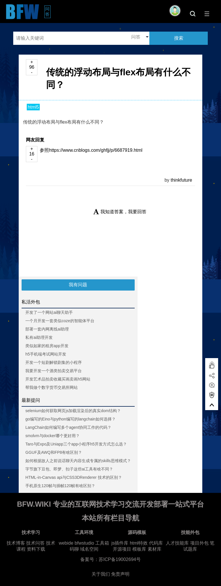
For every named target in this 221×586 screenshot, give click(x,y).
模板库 (139, 549)
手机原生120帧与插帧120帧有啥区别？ (60, 485)
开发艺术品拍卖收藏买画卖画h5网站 (57, 379)
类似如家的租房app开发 (46, 345)
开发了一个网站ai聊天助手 (49, 312)
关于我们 (101, 574)
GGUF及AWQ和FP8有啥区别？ (53, 452)
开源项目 (122, 549)
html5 (33, 107)
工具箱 (102, 543)
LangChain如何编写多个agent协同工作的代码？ (68, 427)
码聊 (74, 549)
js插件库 (120, 543)
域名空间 (89, 549)
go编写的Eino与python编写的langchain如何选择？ (70, 419)
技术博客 (16, 543)
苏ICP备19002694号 (120, 559)
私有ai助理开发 (39, 337)
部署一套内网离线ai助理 (47, 329)
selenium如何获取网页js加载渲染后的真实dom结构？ (73, 410)
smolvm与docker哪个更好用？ (52, 435)
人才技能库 (177, 543)
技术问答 (35, 543)
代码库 (156, 543)
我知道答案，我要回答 (119, 211)
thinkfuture (181, 180)
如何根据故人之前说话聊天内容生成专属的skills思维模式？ (78, 460)
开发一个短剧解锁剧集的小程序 (53, 362)
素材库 (154, 549)
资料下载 (36, 549)
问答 (48, 11)
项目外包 (199, 543)
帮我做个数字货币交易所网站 (51, 387)
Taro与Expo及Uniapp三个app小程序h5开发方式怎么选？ (76, 444)
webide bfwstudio (77, 543)
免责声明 (120, 574)
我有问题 (78, 284)
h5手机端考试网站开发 (45, 354)
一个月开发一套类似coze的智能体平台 (59, 320)
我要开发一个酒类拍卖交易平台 (53, 370)
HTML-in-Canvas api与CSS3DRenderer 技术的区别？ (73, 477)
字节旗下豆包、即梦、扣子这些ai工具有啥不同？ (69, 469)
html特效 (139, 543)
